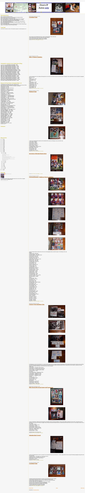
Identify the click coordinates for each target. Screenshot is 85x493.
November (3, 153)
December (3, 152)
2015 (2, 148)
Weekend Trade (32, 91)
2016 (2, 147)
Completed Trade (33, 17)
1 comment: (41, 173)
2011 (2, 151)
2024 (2, 140)
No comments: (42, 39)
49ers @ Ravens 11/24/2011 (35, 57)
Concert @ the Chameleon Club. (36, 304)
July (3, 163)
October (3, 161)
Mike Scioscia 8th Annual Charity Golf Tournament (41, 387)
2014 (2, 149)
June (3, 164)
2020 (2, 144)
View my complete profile (4, 180)
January (3, 168)
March (3, 166)
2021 (2, 143)
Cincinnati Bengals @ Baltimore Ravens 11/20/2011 (41, 177)
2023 (2, 141)
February (3, 167)
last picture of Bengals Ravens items (37, 153)
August (3, 162)
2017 (2, 146)
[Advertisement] (37, 48)
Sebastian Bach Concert (35, 435)
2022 (2, 142)
